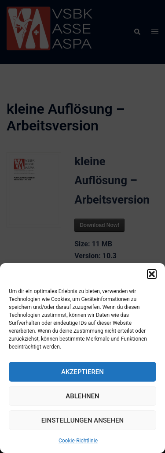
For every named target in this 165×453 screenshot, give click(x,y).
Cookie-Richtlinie (78, 441)
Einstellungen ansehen (82, 420)
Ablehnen (82, 396)
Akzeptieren (82, 372)
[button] (151, 274)
